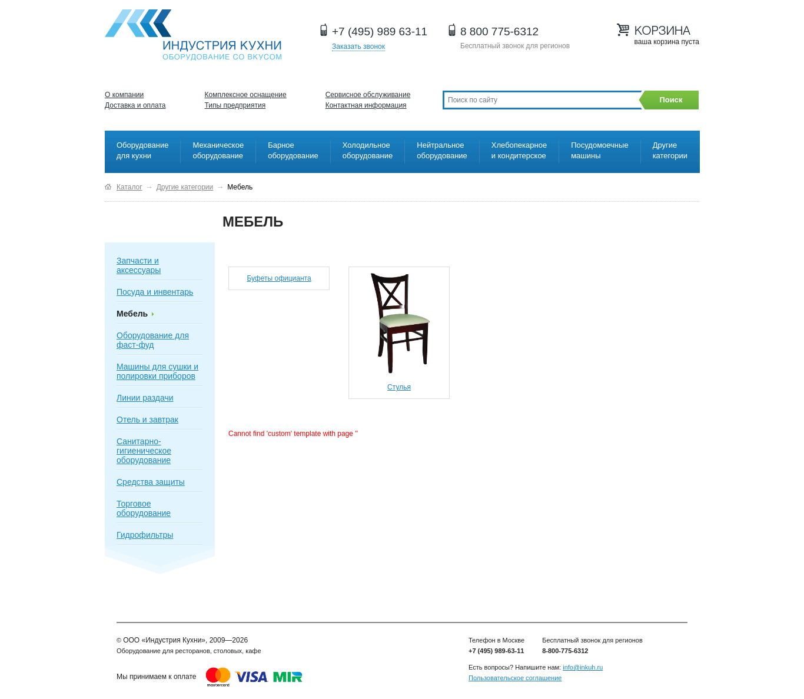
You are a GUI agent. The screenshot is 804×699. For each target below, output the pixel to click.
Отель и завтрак (147, 419)
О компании (124, 95)
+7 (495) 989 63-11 (379, 31)
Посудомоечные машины (599, 150)
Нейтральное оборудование (442, 150)
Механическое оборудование (218, 150)
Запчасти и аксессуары (139, 265)
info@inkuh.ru (583, 667)
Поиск (670, 99)
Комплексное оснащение (246, 95)
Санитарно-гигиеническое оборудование (144, 451)
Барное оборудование (293, 150)
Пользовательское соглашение (515, 677)
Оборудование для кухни (142, 150)
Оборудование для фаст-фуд (153, 340)
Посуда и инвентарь (155, 292)
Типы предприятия (235, 105)
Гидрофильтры (145, 535)
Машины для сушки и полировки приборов (157, 371)
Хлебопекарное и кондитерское (519, 150)
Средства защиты (151, 482)
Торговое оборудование (144, 508)
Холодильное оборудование (368, 150)
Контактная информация (366, 105)
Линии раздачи (145, 397)
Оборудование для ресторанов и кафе (193, 35)
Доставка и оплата (135, 105)
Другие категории (670, 150)
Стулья (399, 387)
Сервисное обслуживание (368, 95)
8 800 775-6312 (499, 31)
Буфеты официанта (279, 278)
